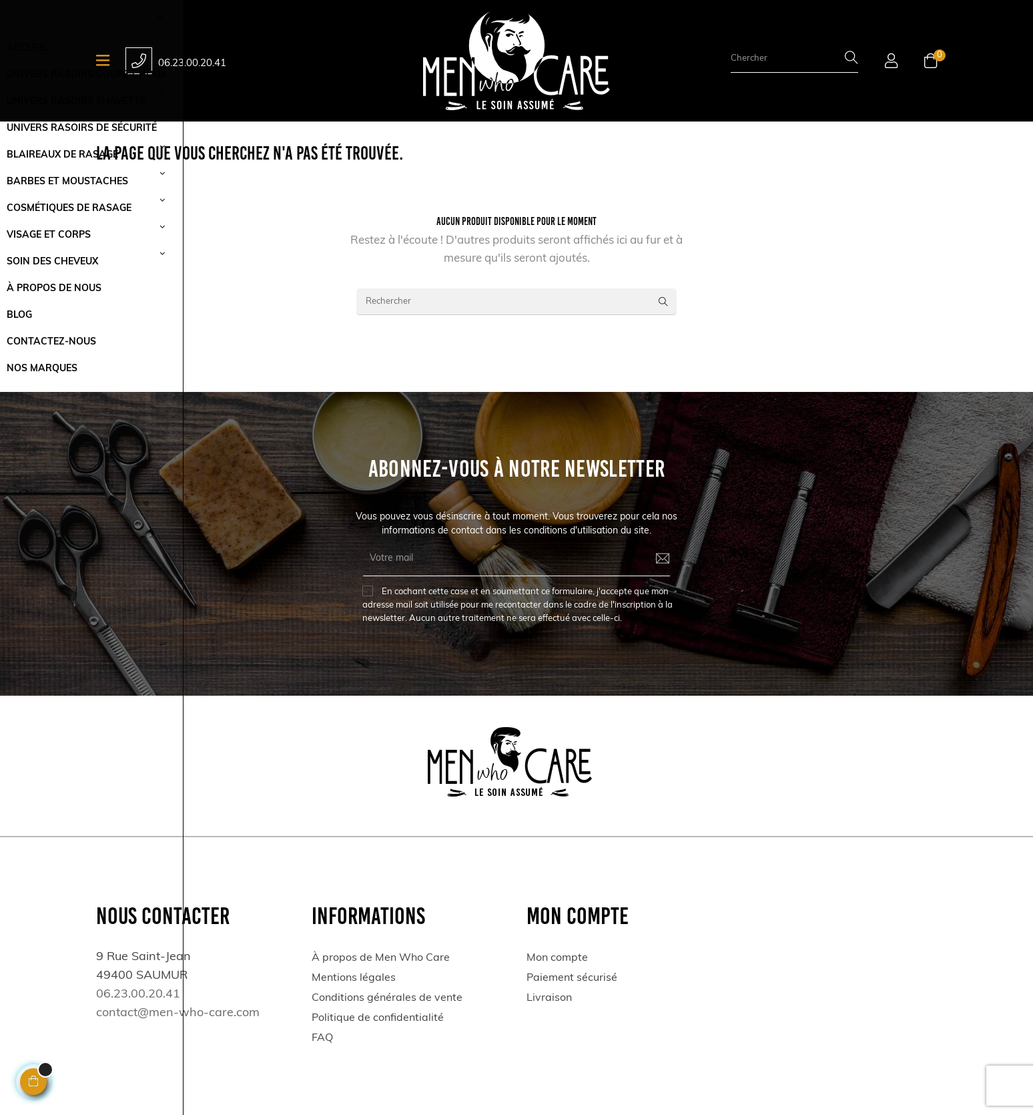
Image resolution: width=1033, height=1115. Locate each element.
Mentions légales (354, 978)
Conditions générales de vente (387, 998)
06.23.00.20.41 (192, 64)
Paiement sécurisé (572, 978)
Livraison (549, 998)
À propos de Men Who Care (381, 958)
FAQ (322, 1038)
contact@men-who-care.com (178, 1013)
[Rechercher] (516, 301)
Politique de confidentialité (378, 1018)
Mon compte (557, 958)
